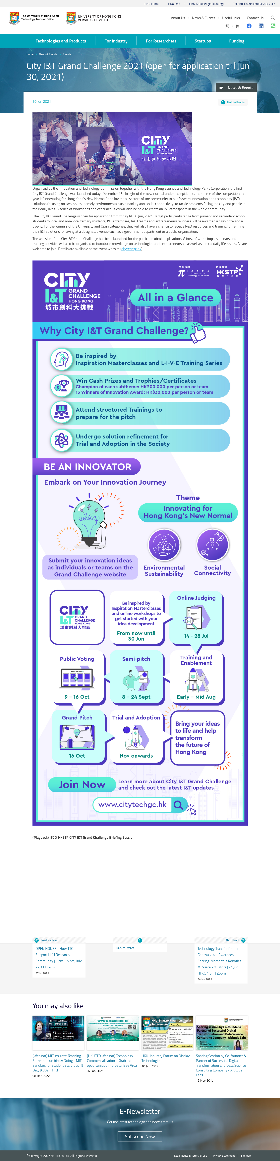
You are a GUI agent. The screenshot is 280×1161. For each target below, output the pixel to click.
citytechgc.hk (131, 248)
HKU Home (151, 3)
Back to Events (236, 102)
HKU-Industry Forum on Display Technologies (165, 1058)
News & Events (48, 54)
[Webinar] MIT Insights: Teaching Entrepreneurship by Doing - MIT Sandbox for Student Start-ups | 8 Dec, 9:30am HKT (57, 1062)
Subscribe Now (140, 1136)
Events (67, 54)
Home (30, 54)
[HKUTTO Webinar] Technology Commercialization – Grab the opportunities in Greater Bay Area (112, 1060)
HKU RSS (174, 3)
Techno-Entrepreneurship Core (254, 3)
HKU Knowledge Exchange (206, 3)
